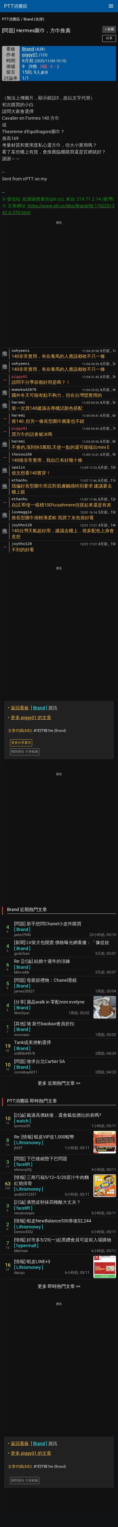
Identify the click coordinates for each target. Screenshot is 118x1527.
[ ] (22, 929)
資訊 (32, 707)
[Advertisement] (59, 284)
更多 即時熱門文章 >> (59, 1286)
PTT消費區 (11, 19)
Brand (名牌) (34, 19)
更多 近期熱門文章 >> (59, 1083)
